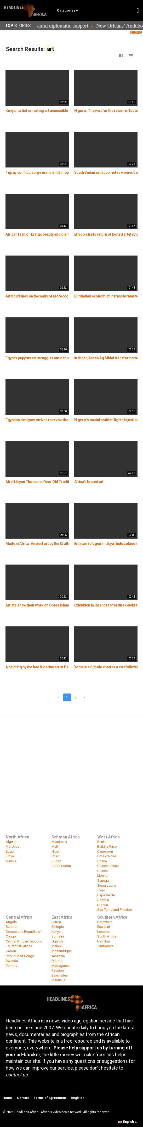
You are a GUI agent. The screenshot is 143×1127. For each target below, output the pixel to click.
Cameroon (105, 851)
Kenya (56, 932)
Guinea (102, 871)
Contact (23, 1098)
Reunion (58, 970)
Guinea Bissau (108, 866)
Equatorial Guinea (19, 946)
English (127, 1122)
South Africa (106, 936)
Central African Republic (24, 941)
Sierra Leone (106, 885)
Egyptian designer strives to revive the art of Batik (46, 420)
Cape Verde (106, 895)
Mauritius (58, 980)
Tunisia (11, 861)
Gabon (11, 951)
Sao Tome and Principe (114, 910)
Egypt (10, 851)
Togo (101, 890)
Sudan (56, 861)
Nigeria (102, 905)
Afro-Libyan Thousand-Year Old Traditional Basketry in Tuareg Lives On (64, 482)
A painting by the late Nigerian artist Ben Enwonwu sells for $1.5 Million (62, 667)
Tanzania (58, 956)
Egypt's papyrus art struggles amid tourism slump (46, 358)
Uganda (58, 941)
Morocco (13, 846)
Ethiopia (58, 927)
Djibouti (57, 961)
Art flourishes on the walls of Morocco (36, 296)
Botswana (104, 922)
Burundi (11, 927)
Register (77, 1098)
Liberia (102, 875)
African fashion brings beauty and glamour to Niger (47, 234)
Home (7, 1098)
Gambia (103, 900)
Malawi (57, 946)
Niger (56, 851)
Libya (10, 856)
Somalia (58, 936)
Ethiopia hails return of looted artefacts (106, 234)
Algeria (11, 842)
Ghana (102, 861)
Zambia (11, 966)
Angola (11, 922)
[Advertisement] (71, 755)
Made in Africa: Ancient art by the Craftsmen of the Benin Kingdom (59, 543)
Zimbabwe (105, 946)
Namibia (103, 941)
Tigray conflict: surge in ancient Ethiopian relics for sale (51, 172)
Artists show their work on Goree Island (37, 605)
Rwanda (12, 961)
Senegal (103, 880)
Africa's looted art (89, 482)
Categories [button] (67, 10)
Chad (55, 856)
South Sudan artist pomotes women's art (107, 172)
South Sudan (61, 866)
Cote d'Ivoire (106, 856)
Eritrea (56, 922)
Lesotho (103, 932)
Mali (55, 846)
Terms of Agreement (50, 1098)
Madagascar (61, 966)
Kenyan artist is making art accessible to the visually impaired (56, 111)
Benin (101, 842)
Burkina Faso (107, 846)
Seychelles (60, 975)
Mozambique (62, 951)
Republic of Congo (20, 956)
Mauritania (59, 842)
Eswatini (103, 927)
